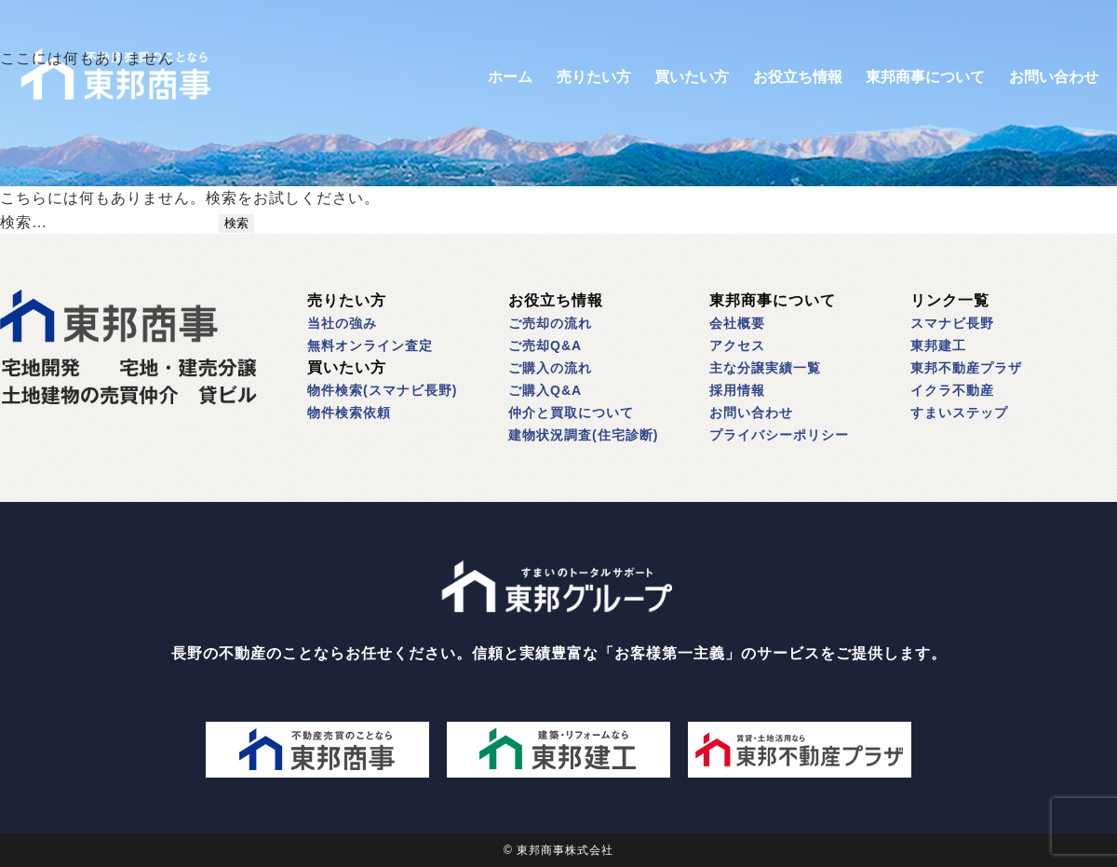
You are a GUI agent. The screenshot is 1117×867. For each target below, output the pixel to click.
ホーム (510, 77)
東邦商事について (925, 77)
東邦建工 (938, 345)
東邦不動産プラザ (966, 367)
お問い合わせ (1053, 77)
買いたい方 (691, 77)
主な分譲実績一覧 (765, 367)
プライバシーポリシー (779, 434)
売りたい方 (594, 77)
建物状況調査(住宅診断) (583, 434)
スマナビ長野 (952, 323)
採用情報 (737, 390)
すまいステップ (959, 412)
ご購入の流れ (550, 367)
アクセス (737, 345)
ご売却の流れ (550, 323)
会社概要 (737, 323)
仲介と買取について (571, 412)
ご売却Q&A (545, 345)
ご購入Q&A (545, 390)
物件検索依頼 (349, 412)
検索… (23, 222)
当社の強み (342, 323)
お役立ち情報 (797, 77)
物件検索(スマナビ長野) (382, 390)
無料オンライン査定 (370, 345)
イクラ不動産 (952, 390)
